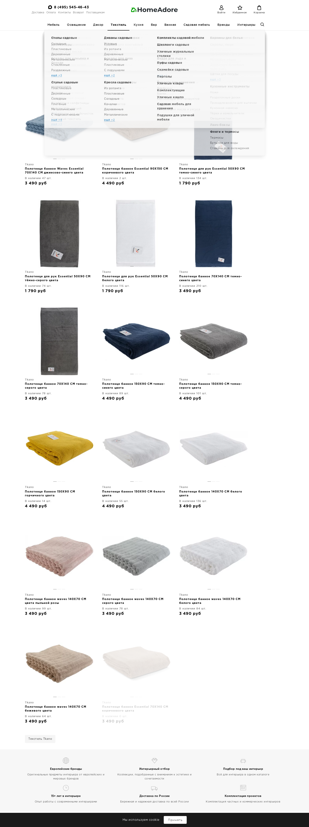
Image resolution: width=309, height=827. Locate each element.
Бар (154, 24)
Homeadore (123, 34)
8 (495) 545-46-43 (71, 7)
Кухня (139, 24)
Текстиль (118, 25)
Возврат (78, 12)
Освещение (76, 24)
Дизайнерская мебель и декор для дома (55, 801)
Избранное (240, 13)
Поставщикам (95, 12)
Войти (221, 13)
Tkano (180, 77)
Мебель (53, 24)
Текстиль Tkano (40, 580)
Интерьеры (246, 24)
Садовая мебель (196, 24)
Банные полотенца (165, 34)
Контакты (64, 12)
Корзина (259, 13)
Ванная (170, 24)
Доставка (38, 12)
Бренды (223, 24)
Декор (98, 24)
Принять (175, 820)
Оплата (51, 12)
